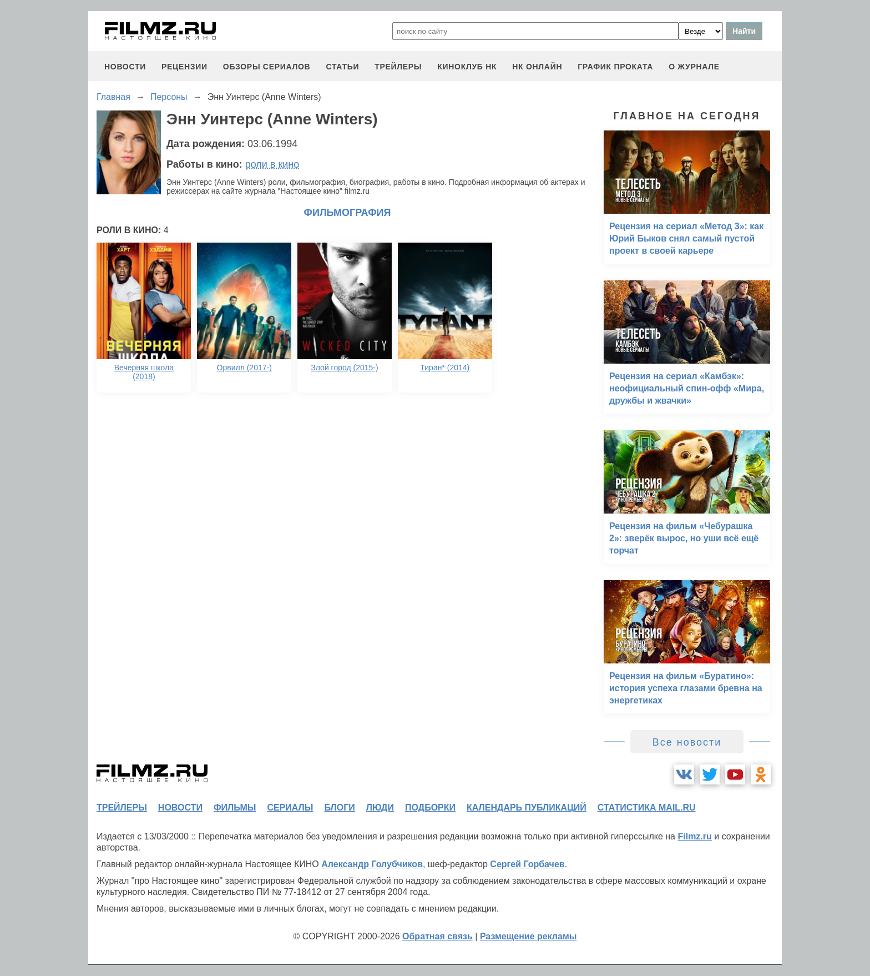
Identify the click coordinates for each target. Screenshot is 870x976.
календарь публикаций (526, 807)
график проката (615, 66)
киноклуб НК (467, 66)
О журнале (694, 66)
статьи (342, 66)
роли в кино (272, 164)
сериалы (290, 807)
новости (125, 66)
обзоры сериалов (267, 66)
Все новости (687, 742)
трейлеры (398, 66)
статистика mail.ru (647, 807)
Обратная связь (437, 936)
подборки (430, 807)
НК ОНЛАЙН (537, 66)
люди (380, 807)
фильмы (235, 807)
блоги (339, 807)
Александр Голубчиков (372, 864)
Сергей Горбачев (527, 864)
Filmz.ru (694, 836)
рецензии (184, 66)
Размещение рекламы (528, 936)
